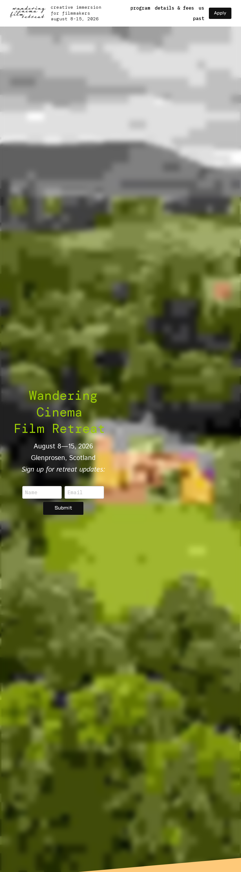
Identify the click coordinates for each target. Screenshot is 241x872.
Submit (63, 508)
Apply (220, 13)
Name (31, 492)
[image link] (28, 12)
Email (75, 492)
